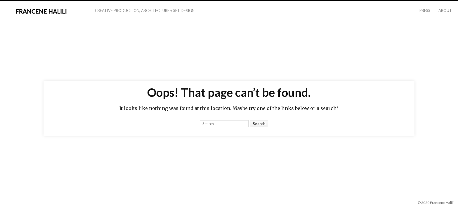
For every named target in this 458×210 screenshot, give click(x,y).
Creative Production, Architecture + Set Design (145, 10)
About (445, 10)
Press (424, 10)
